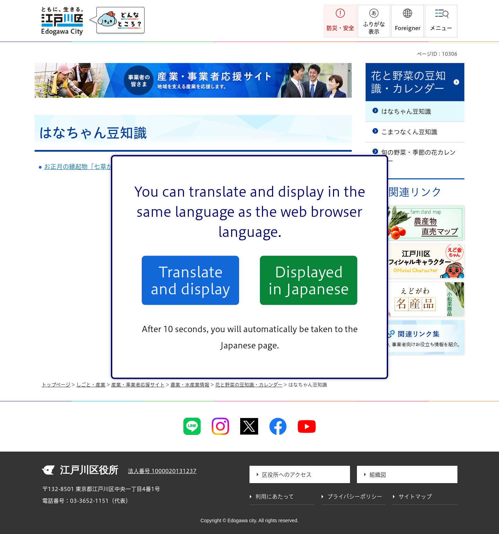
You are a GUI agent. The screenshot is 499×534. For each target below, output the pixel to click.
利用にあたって (274, 496)
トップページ (56, 384)
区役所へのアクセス (287, 475)
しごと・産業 (90, 384)
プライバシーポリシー (354, 496)
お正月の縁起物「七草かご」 (84, 166)
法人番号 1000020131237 (162, 471)
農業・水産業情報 (189, 384)
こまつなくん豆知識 (409, 132)
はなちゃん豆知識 (406, 111)
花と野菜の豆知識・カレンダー (408, 82)
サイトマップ (415, 496)
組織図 (377, 475)
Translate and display (190, 280)
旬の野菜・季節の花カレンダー (418, 156)
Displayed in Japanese (308, 280)
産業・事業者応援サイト (138, 384)
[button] (407, 21)
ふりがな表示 (374, 27)
